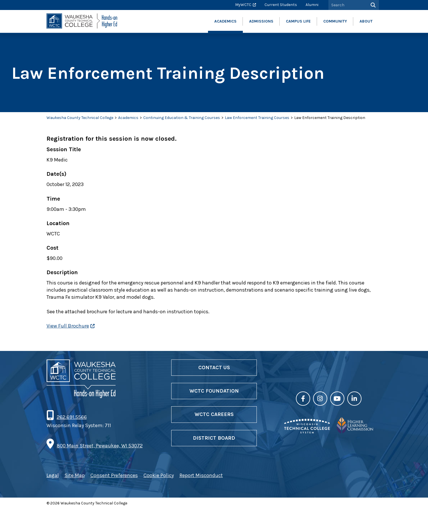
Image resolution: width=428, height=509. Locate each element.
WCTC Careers (214, 414)
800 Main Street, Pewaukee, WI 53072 (100, 446)
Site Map (74, 475)
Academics (128, 117)
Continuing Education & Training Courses (181, 117)
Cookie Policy (159, 475)
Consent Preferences (114, 475)
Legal (53, 475)
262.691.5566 (71, 417)
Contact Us (214, 367)
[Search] (372, 5)
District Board (214, 438)
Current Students (281, 4)
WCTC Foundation (214, 391)
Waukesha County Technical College (80, 117)
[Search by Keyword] (347, 5)
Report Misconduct (201, 475)
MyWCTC (243, 4)
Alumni (312, 4)
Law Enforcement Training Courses (257, 117)
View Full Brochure (68, 326)
